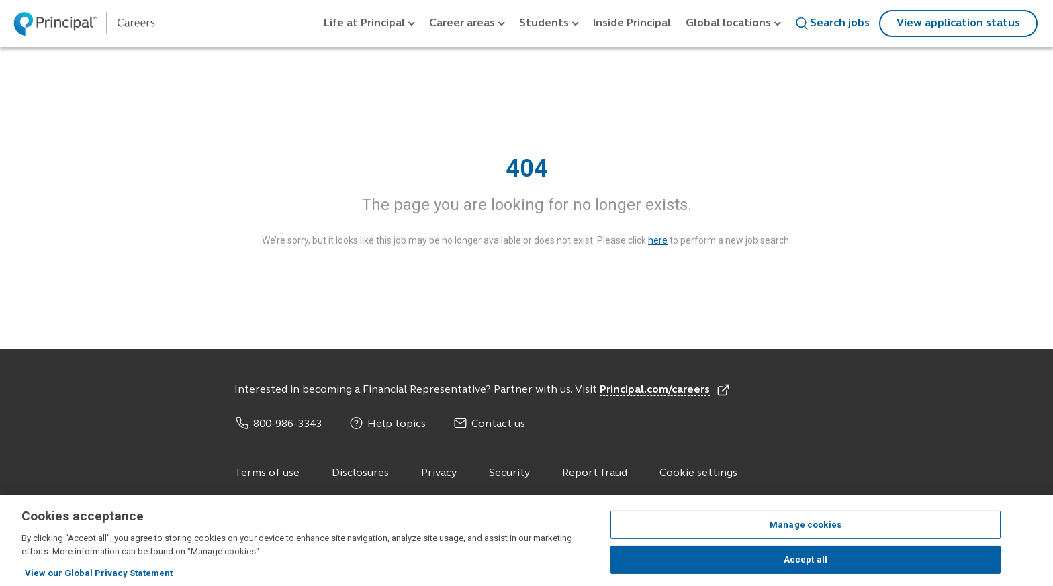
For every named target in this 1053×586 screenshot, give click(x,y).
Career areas (462, 23)
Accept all (805, 570)
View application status (958, 23)
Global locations (728, 23)
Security (509, 473)
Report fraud (594, 473)
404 (527, 168)
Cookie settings (698, 473)
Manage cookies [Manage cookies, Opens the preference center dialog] (805, 535)
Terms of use (267, 473)
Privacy (439, 473)
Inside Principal (632, 23)
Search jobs (832, 23)
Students (544, 23)
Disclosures (360, 473)
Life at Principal (364, 23)
